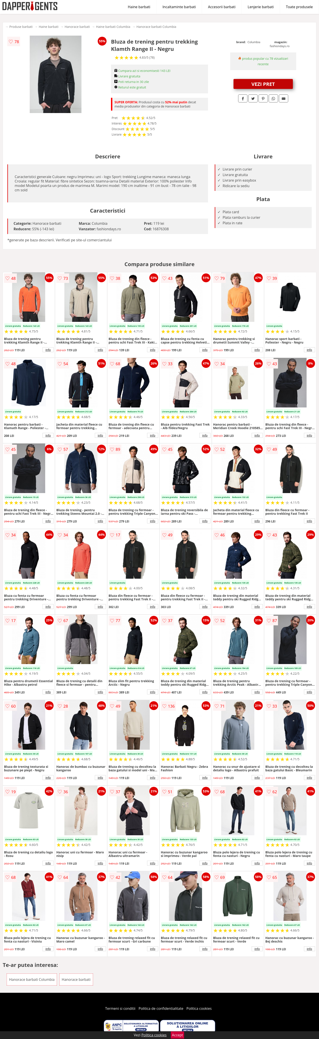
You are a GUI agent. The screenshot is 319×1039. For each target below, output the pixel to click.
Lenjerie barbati (261, 6)
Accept (177, 1035)
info (48, 350)
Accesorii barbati (221, 6)
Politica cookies (199, 1008)
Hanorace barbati (77, 27)
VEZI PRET (263, 84)
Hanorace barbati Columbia (156, 27)
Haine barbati (139, 6)
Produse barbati (21, 27)
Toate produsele (299, 6)
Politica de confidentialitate (161, 1008)
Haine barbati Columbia (113, 27)
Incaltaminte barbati (179, 6)
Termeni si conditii (120, 1008)
